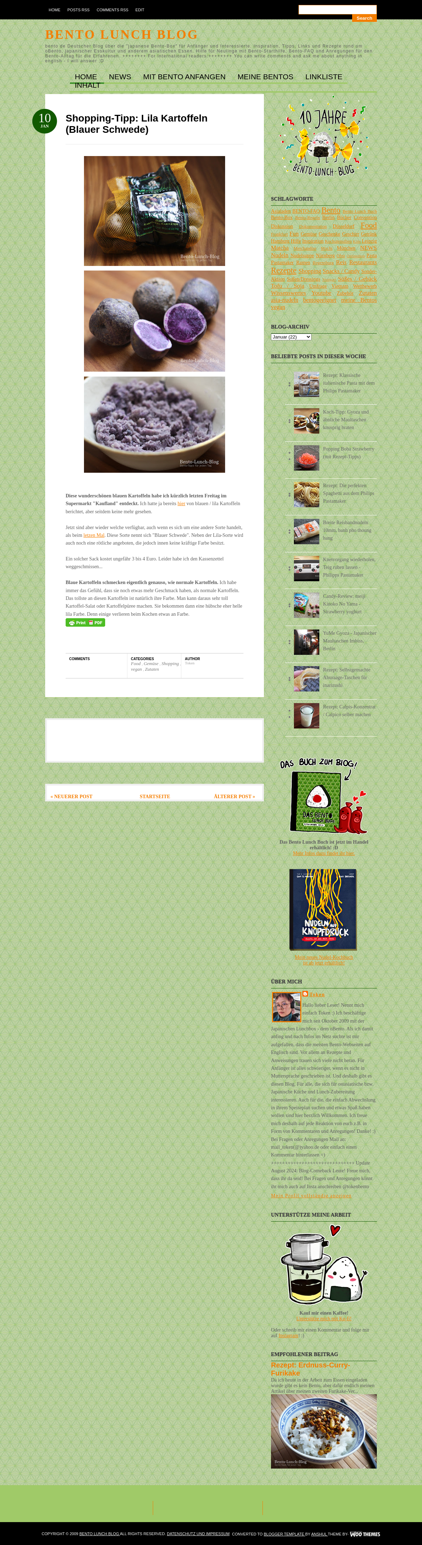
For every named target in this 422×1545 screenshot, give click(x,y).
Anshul (319, 1534)
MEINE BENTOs (266, 77)
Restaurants (363, 262)
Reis (341, 262)
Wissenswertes (288, 293)
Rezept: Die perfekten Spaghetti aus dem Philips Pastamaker (348, 493)
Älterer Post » (234, 796)
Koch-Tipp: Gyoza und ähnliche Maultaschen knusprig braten (346, 419)
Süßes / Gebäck (357, 278)
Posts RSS (78, 10)
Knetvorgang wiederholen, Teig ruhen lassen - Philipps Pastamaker (349, 567)
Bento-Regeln (307, 217)
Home (54, 10)
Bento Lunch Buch (360, 211)
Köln (357, 241)
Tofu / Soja (287, 286)
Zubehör (345, 293)
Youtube (321, 293)
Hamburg (280, 241)
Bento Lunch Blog (122, 34)
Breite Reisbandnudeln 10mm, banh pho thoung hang (347, 530)
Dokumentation (313, 226)
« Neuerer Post (71, 796)
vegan (137, 669)
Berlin (328, 217)
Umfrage (318, 286)
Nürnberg (325, 255)
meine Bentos (359, 300)
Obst (341, 255)
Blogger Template (284, 1534)
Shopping (171, 663)
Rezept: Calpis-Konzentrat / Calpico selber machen (349, 710)
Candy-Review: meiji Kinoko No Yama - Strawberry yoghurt (344, 604)
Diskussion (282, 226)
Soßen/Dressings (303, 279)
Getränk (369, 234)
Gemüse (151, 663)
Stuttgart (329, 279)
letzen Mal (94, 535)
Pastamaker (282, 262)
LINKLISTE (323, 77)
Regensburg (323, 262)
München (346, 248)
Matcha (280, 247)
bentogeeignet (319, 300)
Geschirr (350, 234)
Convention (365, 217)
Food (136, 663)
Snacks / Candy (341, 271)
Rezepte (283, 270)
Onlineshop (355, 256)
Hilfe (296, 241)
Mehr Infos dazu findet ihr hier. (324, 853)
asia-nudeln (284, 300)
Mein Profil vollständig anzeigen (311, 1195)
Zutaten (152, 669)
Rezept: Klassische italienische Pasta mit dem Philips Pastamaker (349, 383)
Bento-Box (282, 217)
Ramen (303, 262)
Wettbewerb (365, 286)
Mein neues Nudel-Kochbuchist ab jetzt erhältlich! (324, 960)
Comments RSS (112, 10)
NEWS (121, 77)
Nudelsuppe (302, 255)
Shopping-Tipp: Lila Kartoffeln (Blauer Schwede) (136, 124)
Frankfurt (279, 234)
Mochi (326, 248)
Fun (294, 233)
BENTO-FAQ (306, 211)
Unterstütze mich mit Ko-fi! (324, 1318)
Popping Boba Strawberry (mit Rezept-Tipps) (348, 452)
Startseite (155, 796)
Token (317, 994)
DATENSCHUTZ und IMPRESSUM (198, 1534)
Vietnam (340, 286)
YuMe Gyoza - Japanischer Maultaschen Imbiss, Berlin (349, 641)
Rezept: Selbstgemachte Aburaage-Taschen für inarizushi (346, 677)
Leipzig (369, 241)
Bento (330, 210)
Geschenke (329, 234)
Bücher (344, 217)
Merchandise (305, 248)
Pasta (371, 255)
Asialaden (281, 211)
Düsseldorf (343, 226)
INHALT (88, 85)
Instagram (288, 1335)
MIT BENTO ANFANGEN (185, 77)
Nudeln (279, 255)
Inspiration (313, 241)
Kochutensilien (338, 241)
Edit (139, 10)
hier (181, 503)
